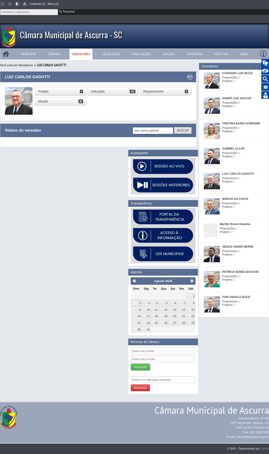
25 (156, 323)
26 (165, 323)
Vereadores (81, 54)
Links (244, 54)
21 (183, 316)
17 (148, 316)
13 (174, 309)
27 (174, 323)
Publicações (141, 54)
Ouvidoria (195, 54)
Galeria (169, 54)
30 (138, 329)
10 (148, 309)
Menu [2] (53, 4)
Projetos (227, 81)
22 (192, 316)
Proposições (229, 77)
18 (156, 316)
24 (148, 323)
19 (165, 316)
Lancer (264, 448)
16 (138, 316)
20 (174, 316)
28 (183, 323)
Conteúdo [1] (37, 4)
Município (28, 54)
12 (165, 309)
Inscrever (140, 367)
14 (183, 309)
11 (156, 309)
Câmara (54, 54)
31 (148, 329)
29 (192, 323)
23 (138, 323)
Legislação (111, 54)
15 (192, 309)
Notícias (221, 54)
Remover (140, 388)
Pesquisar (67, 11)
